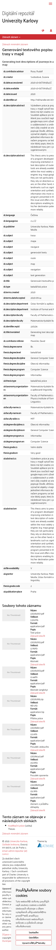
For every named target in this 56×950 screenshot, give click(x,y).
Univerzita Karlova (18, 841)
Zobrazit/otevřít (37, 636)
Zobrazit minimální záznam (15, 44)
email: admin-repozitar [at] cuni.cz (14, 852)
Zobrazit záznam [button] (11, 37)
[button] (43, 30)
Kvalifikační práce (16, 825)
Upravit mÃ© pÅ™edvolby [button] (33, 943)
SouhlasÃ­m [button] (34, 932)
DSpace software (10, 934)
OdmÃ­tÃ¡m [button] (34, 937)
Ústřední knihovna (10, 844)
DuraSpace (7, 941)
